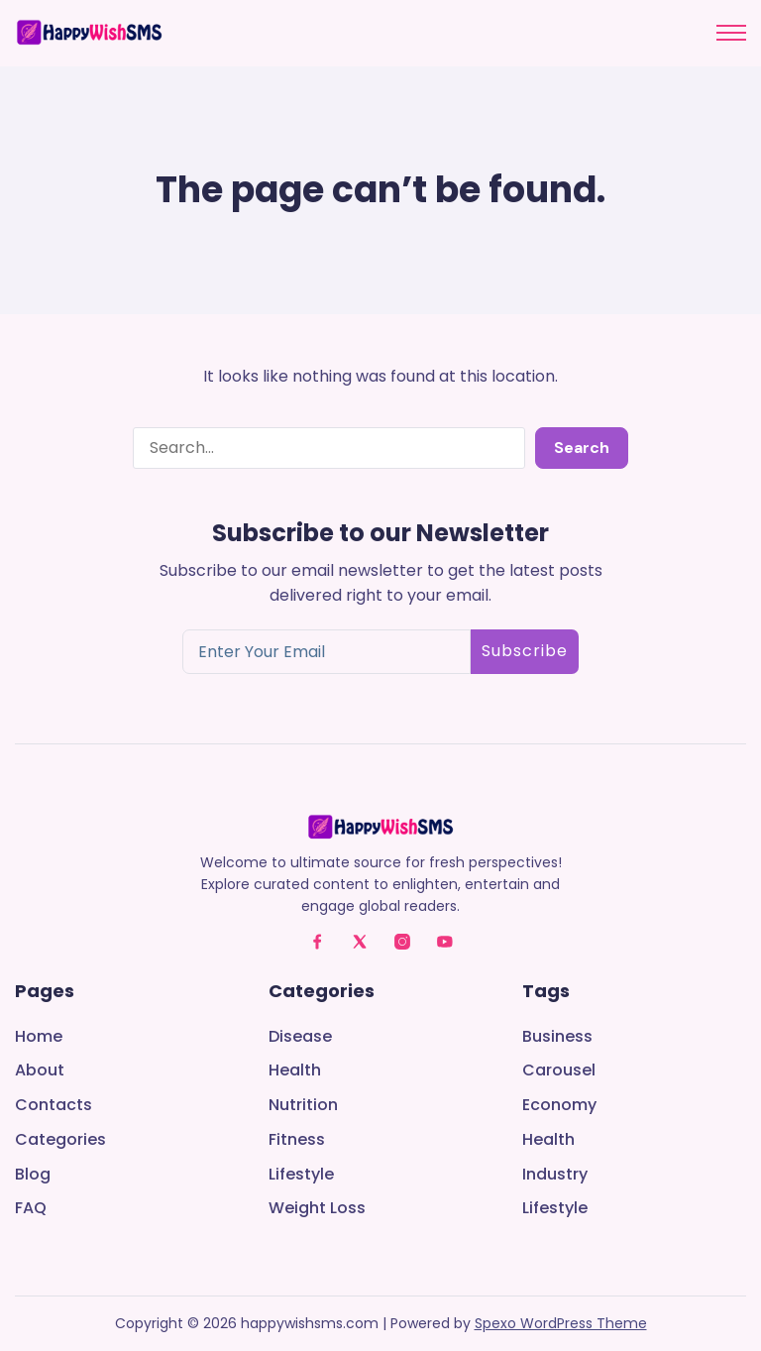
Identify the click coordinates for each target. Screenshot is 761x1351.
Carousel (559, 1071)
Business (557, 1037)
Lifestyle (301, 1175)
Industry (555, 1175)
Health (295, 1071)
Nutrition (303, 1105)
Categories (60, 1140)
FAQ (31, 1208)
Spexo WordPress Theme (561, 1323)
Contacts (53, 1105)
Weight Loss (317, 1208)
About (39, 1071)
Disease (300, 1037)
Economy (559, 1105)
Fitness (297, 1140)
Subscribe (525, 650)
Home (38, 1037)
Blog (33, 1175)
